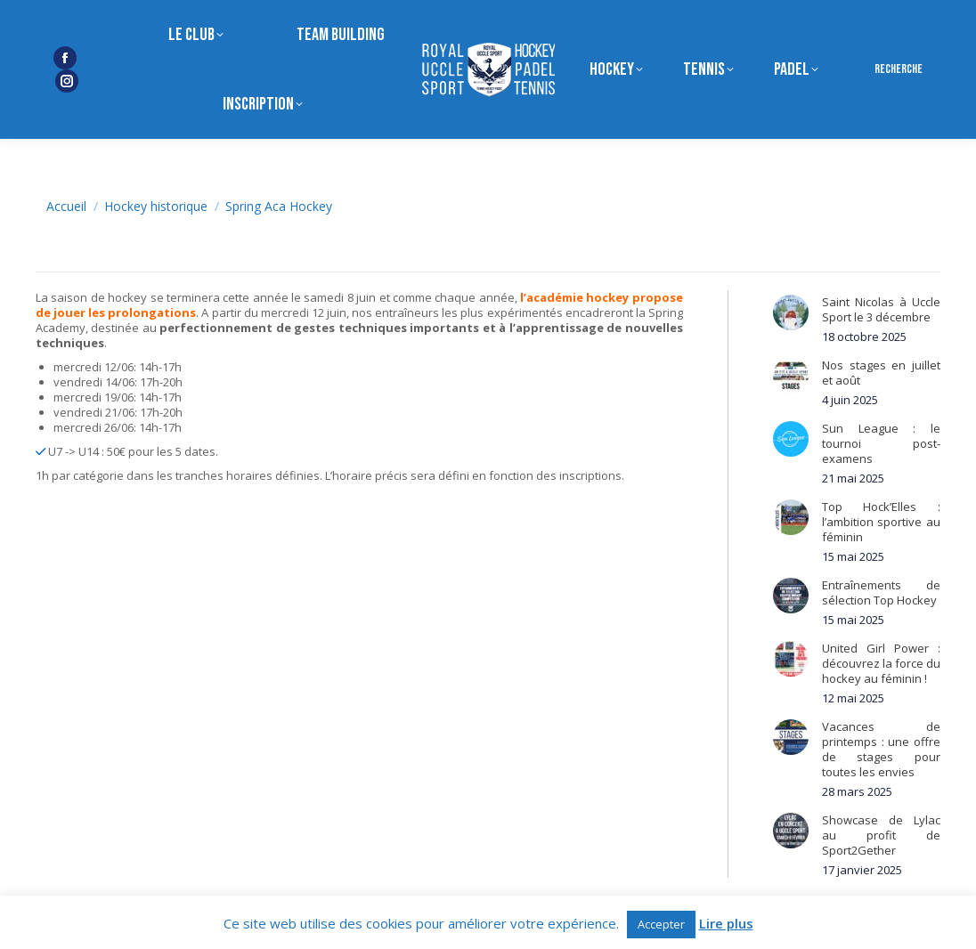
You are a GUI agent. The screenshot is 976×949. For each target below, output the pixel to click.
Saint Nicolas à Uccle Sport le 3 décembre (881, 310)
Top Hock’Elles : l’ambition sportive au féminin (881, 522)
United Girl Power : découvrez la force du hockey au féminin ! (881, 663)
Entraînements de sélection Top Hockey (881, 593)
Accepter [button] (661, 924)
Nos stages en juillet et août (881, 373)
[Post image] (791, 312)
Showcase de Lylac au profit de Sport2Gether (881, 835)
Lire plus (726, 923)
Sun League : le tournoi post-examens (881, 443)
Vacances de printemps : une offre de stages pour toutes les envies (881, 749)
